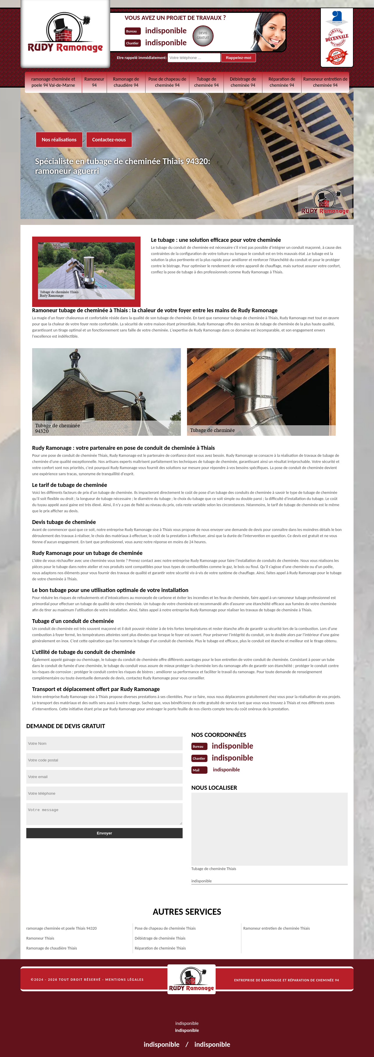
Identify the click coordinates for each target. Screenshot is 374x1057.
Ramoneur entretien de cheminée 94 (325, 82)
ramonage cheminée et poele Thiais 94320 (61, 927)
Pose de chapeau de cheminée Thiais (165, 927)
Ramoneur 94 (94, 82)
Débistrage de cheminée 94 (243, 82)
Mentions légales (124, 979)
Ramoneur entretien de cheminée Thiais (276, 927)
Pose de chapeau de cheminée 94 (167, 82)
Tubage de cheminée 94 (206, 82)
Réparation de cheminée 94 (282, 82)
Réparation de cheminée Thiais (160, 947)
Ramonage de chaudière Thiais (51, 947)
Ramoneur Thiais (40, 937)
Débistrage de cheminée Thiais (160, 937)
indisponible (167, 30)
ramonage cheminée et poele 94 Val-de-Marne (53, 82)
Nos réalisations (59, 139)
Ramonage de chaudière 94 (126, 82)
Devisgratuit (206, 35)
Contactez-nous (109, 139)
